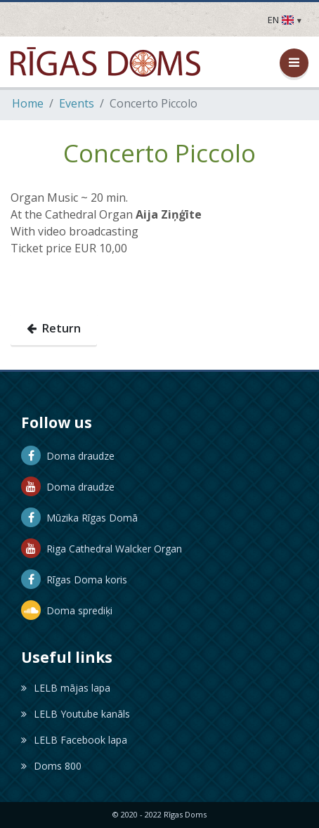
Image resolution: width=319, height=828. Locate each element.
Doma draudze (68, 455)
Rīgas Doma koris (74, 579)
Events (76, 103)
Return (54, 328)
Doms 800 (51, 765)
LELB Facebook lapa (74, 739)
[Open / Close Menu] (294, 62)
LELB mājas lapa (65, 687)
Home (28, 103)
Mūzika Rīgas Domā (79, 517)
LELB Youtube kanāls (75, 713)
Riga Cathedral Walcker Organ (101, 548)
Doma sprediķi (66, 610)
